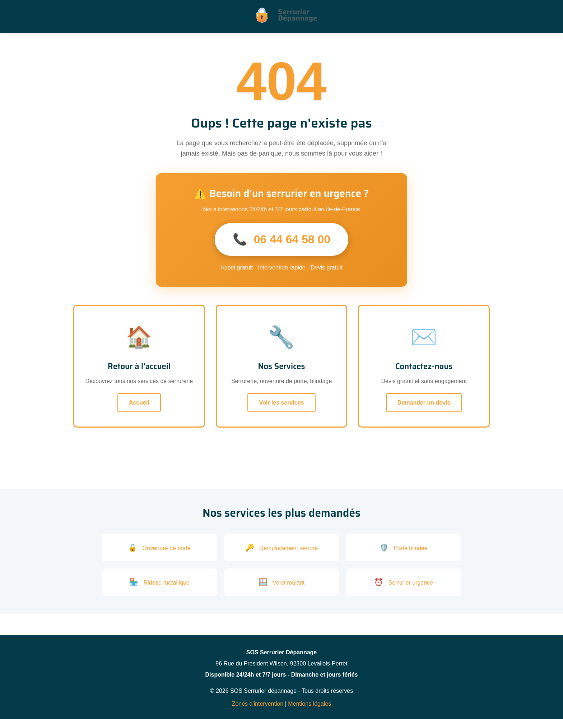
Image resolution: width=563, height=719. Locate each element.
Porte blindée (404, 548)
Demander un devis (424, 403)
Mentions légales (309, 704)
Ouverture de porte (159, 548)
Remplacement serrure (281, 548)
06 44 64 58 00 (281, 239)
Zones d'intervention (258, 704)
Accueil (139, 403)
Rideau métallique (159, 582)
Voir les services (281, 403)
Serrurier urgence (403, 582)
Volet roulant (281, 582)
